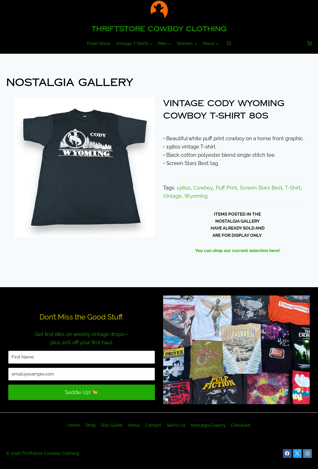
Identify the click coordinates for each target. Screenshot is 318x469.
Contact (153, 425)
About (134, 425)
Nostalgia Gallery (69, 82)
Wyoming (195, 196)
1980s (184, 188)
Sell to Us (176, 425)
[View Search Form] (229, 43)
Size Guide (111, 425)
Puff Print (226, 188)
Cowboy (203, 188)
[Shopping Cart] (309, 43)
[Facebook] (287, 453)
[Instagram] (307, 453)
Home (74, 425)
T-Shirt (292, 188)
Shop (90, 425)
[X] (297, 453)
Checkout (240, 425)
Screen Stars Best (260, 188)
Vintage (172, 196)
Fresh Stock (98, 43)
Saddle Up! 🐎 (82, 392)
